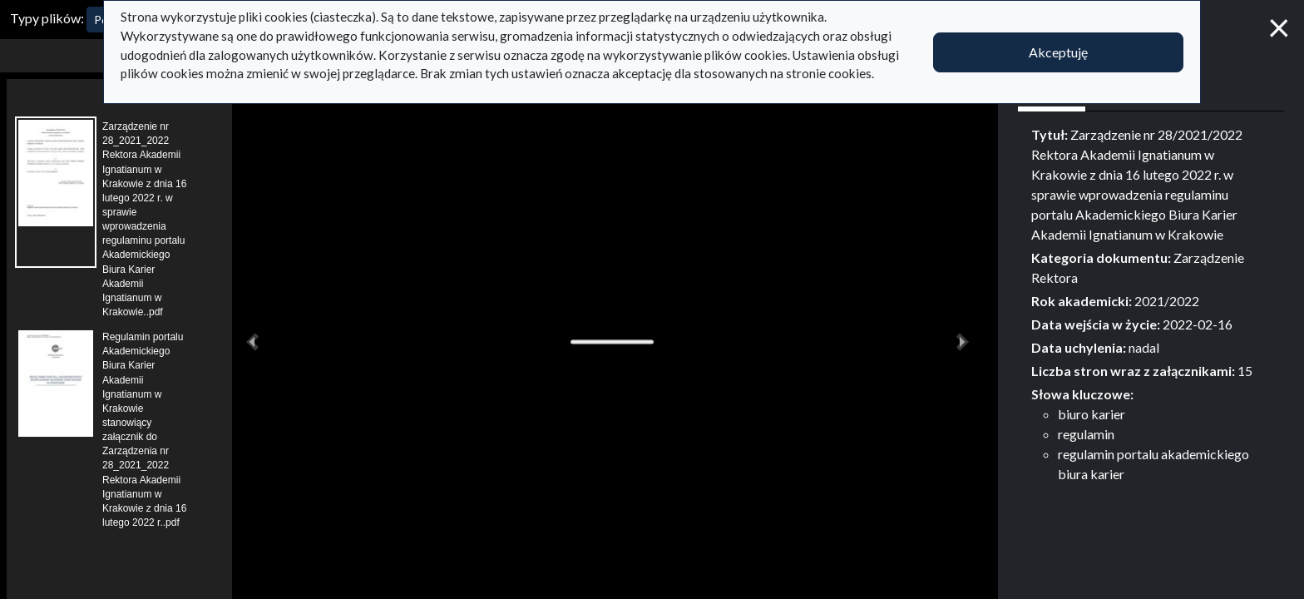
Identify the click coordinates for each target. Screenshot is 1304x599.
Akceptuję (1058, 52)
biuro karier (1091, 414)
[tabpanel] (1151, 304)
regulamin (1086, 434)
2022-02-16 (1197, 324)
